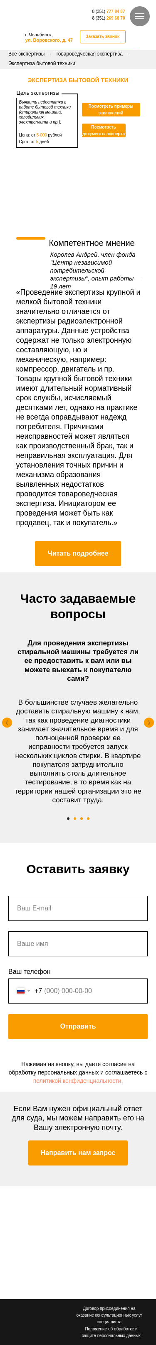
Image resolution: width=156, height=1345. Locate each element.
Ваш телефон (29, 971)
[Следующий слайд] (149, 723)
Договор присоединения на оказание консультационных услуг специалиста (109, 1315)
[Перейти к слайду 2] (75, 818)
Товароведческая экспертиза (88, 54)
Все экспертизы (26, 54)
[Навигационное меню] (139, 16)
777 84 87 (115, 11)
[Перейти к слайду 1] (68, 818)
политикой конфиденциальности (77, 1080)
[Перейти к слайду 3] (81, 818)
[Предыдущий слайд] (7, 723)
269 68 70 (115, 18)
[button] (103, 36)
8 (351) (99, 11)
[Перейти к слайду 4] (88, 818)
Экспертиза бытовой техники (41, 63)
